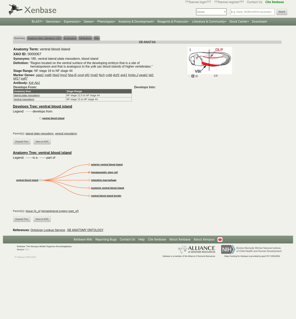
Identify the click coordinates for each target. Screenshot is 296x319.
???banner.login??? (198, 2)
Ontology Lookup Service (47, 230)
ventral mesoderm (24, 99)
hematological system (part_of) (60, 211)
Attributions (85, 38)
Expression (71, 21)
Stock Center (238, 21)
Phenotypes (105, 21)
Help (141, 239)
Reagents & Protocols (172, 21)
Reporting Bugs (106, 239)
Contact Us (254, 2)
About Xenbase (179, 239)
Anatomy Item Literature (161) (44, 38)
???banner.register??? (229, 2)
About (204, 239)
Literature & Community (208, 21)
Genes (88, 21)
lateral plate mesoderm (27, 95)
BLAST (36, 21)
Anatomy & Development (135, 21)
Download (259, 21)
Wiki (96, 38)
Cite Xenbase (157, 239)
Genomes (52, 21)
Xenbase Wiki (83, 239)
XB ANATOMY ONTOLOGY (85, 230)
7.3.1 (27, 249)
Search (282, 12)
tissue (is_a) (33, 211)
